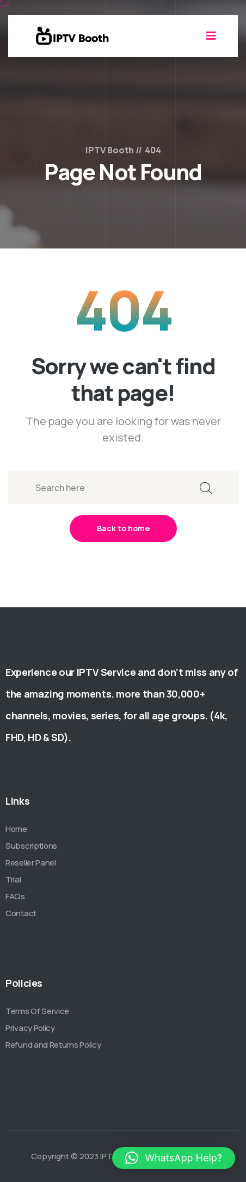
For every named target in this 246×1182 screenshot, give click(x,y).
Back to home (123, 528)
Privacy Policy (30, 1028)
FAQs (15, 896)
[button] (173, 1158)
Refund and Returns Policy (53, 1044)
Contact (20, 913)
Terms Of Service (37, 1011)
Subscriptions (31, 845)
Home (16, 829)
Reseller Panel (30, 862)
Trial (13, 879)
